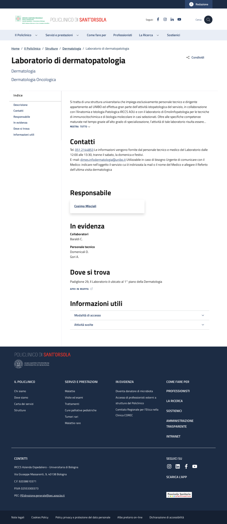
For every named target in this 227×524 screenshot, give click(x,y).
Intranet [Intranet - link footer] (173, 436)
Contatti (21, 458)
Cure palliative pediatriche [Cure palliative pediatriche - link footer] (80, 410)
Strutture (51, 48)
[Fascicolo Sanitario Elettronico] (179, 494)
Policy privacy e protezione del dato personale (83, 517)
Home (15, 48)
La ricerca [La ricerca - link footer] (174, 400)
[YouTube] (177, 19)
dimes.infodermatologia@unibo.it (103, 159)
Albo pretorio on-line (129, 517)
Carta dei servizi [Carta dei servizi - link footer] (24, 404)
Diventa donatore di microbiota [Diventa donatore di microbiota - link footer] (134, 391)
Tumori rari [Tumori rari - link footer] (71, 416)
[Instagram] (163, 19)
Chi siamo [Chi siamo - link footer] (20, 391)
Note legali (17, 517)
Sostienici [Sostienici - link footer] (174, 410)
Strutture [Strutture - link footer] (20, 410)
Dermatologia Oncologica (33, 79)
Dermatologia (71, 48)
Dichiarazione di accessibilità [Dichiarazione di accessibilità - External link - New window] (167, 517)
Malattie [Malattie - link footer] (70, 391)
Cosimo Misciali (85, 206)
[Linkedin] (170, 19)
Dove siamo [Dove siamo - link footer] (21, 397)
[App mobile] (169, 484)
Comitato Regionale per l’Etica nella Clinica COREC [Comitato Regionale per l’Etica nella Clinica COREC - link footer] (137, 412)
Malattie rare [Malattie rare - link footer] (73, 423)
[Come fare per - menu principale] (96, 35)
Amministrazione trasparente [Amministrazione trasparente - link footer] (179, 423)
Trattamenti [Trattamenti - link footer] (72, 404)
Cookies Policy (39, 517)
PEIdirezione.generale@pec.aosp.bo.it (42, 495)
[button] (198, 4)
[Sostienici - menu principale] (174, 35)
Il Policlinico (32, 48)
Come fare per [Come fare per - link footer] (177, 381)
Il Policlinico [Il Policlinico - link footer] (24, 381)
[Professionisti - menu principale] (122, 35)
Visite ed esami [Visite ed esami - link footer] (74, 397)
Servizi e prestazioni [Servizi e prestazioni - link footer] (81, 381)
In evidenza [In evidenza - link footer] (125, 381)
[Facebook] (156, 19)
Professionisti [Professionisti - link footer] (178, 391)
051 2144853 (84, 149)
